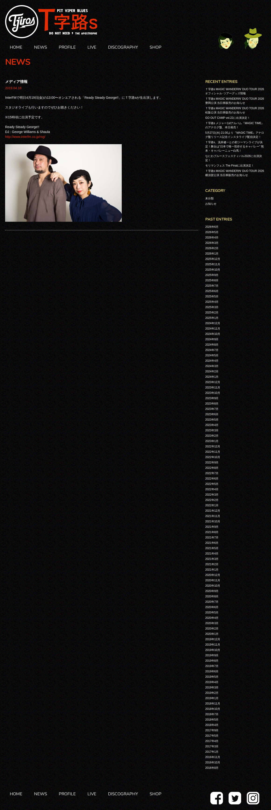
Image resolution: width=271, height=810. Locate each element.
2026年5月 (212, 232)
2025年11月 (212, 264)
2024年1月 (212, 376)
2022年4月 (212, 489)
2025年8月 (212, 280)
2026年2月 (212, 248)
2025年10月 (212, 269)
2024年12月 (212, 323)
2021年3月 (212, 559)
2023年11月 (212, 387)
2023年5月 (212, 419)
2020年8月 (212, 596)
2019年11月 (212, 644)
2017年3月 (212, 746)
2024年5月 (212, 355)
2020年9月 (212, 591)
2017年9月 (212, 730)
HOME (16, 47)
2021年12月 (212, 510)
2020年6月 (212, 607)
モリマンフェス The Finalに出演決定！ (229, 165)
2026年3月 (212, 243)
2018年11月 (212, 703)
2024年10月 (212, 334)
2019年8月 (212, 660)
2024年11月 (212, 328)
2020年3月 (212, 623)
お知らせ (210, 203)
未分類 (209, 198)
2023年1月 (212, 441)
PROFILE (67, 47)
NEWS (40, 47)
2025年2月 (212, 312)
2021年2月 (212, 564)
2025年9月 (212, 275)
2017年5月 (212, 735)
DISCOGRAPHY (123, 47)
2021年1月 (212, 569)
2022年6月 (212, 478)
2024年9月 (212, 339)
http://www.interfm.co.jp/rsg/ (25, 137)
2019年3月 (212, 687)
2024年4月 (212, 360)
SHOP (155, 47)
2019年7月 (212, 666)
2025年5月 (212, 296)
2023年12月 (212, 382)
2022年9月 (212, 462)
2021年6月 (212, 543)
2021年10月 (212, 521)
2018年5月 (212, 719)
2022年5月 (212, 484)
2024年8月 (212, 344)
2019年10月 (212, 650)
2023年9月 (212, 398)
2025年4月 (212, 301)
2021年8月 (212, 532)
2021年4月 (212, 553)
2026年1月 (212, 253)
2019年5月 (212, 676)
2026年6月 (212, 226)
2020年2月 (212, 628)
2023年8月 (212, 403)
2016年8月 (212, 767)
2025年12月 (212, 259)
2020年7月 (212, 601)
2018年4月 (212, 725)
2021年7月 (212, 537)
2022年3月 (212, 494)
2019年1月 (212, 698)
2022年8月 (212, 468)
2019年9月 (212, 655)
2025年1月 (212, 318)
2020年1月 (212, 634)
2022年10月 (212, 457)
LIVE (91, 47)
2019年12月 (212, 639)
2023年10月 (212, 393)
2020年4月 (212, 617)
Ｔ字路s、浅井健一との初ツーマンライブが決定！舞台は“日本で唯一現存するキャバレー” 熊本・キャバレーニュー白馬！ (234, 146)
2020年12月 (212, 575)
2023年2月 (212, 435)
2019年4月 (212, 682)
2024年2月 (212, 371)
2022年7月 (212, 473)
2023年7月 (212, 409)
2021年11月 (212, 516)
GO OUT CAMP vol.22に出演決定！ (227, 117)
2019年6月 (212, 671)
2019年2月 (212, 692)
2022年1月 (212, 505)
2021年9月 (212, 526)
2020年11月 (212, 580)
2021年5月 (212, 548)
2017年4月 (212, 741)
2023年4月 (212, 425)
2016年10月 (212, 762)
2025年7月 (212, 285)
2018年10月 (212, 709)
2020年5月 (212, 612)
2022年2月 (212, 500)
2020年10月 (212, 585)
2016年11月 (212, 757)
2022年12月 (212, 446)
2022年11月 (212, 451)
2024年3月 (212, 366)
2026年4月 (212, 237)
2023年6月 (212, 414)
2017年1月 (212, 751)
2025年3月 (212, 307)
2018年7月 (212, 714)
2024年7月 (212, 350)
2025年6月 (212, 291)
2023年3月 (212, 430)
